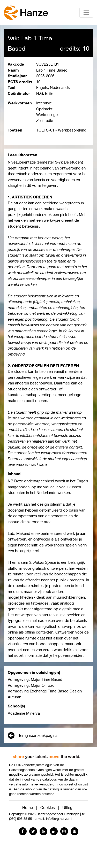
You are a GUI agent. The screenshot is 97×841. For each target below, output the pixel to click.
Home (27, 807)
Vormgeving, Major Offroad (31, 685)
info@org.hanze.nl (59, 819)
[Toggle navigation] (86, 13)
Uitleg (67, 807)
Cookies (47, 807)
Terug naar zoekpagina (32, 735)
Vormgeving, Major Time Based (35, 679)
